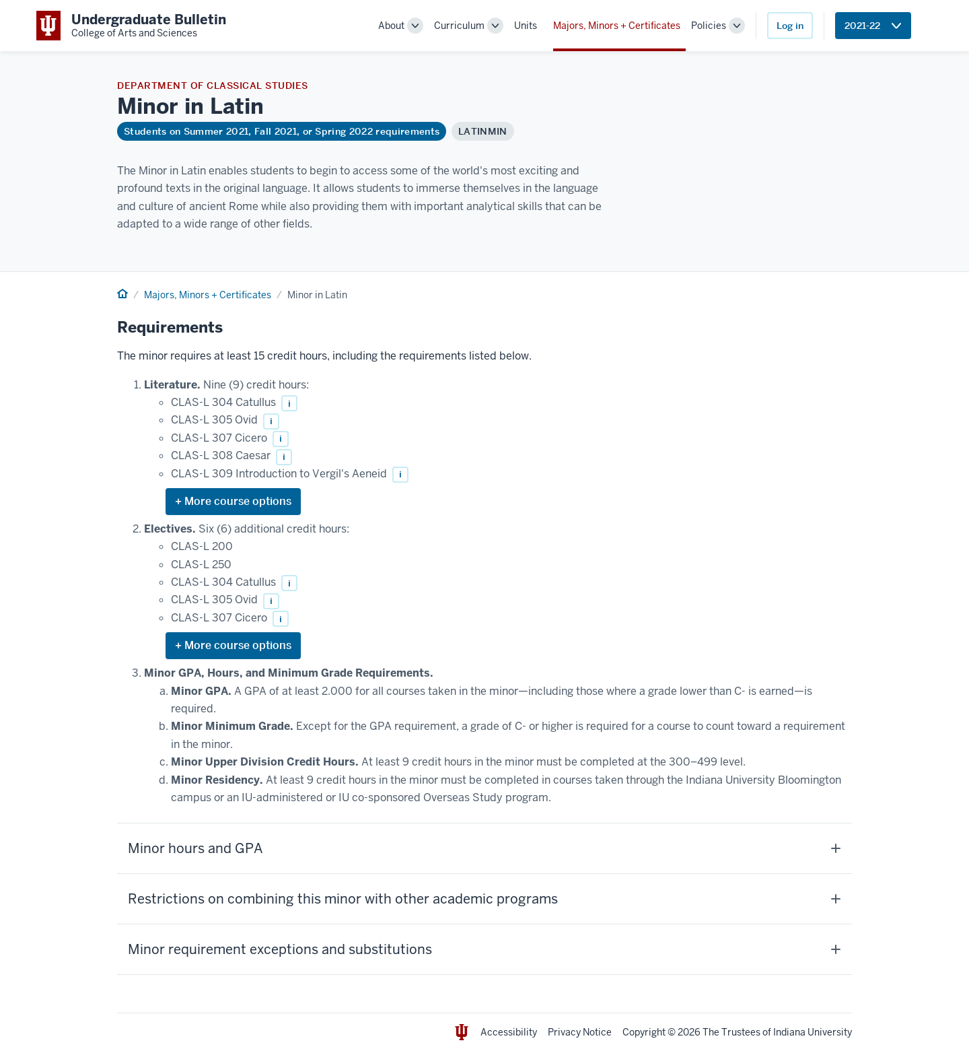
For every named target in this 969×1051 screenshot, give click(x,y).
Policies (708, 26)
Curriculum (459, 26)
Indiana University (812, 1032)
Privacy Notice (580, 1032)
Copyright (644, 1032)
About (391, 26)
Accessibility (508, 1032)
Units (525, 26)
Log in (790, 26)
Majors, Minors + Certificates (616, 26)
